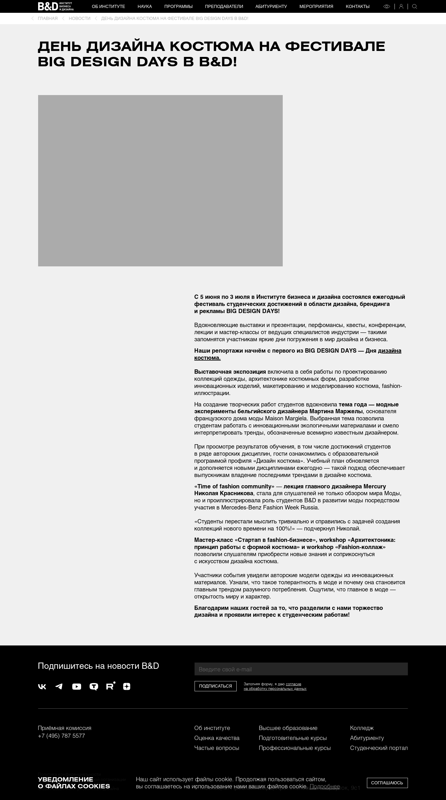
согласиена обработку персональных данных (275, 686)
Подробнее (325, 786)
